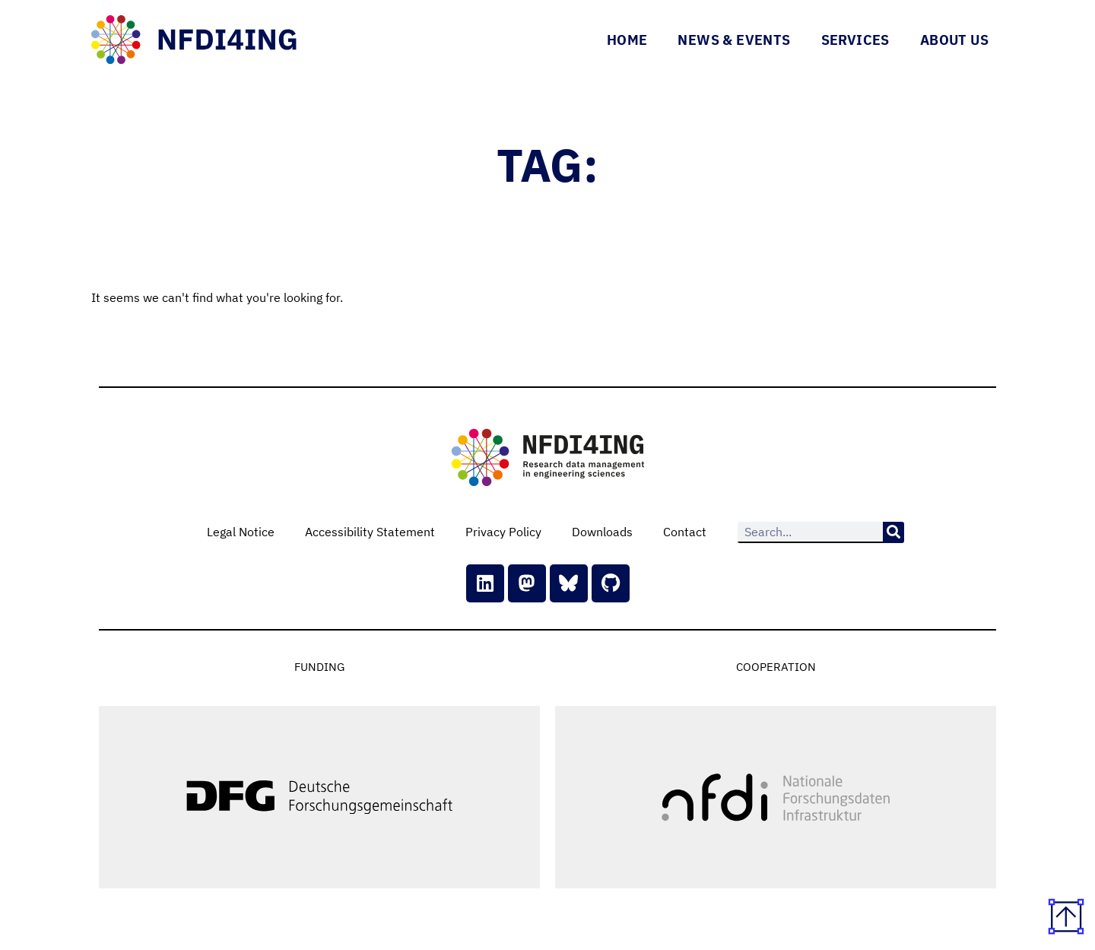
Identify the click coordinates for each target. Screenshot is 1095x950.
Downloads (602, 531)
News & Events (734, 40)
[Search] (893, 532)
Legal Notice (241, 531)
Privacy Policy (503, 531)
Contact (684, 531)
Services (855, 40)
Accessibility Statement (370, 531)
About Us (954, 40)
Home (627, 40)
